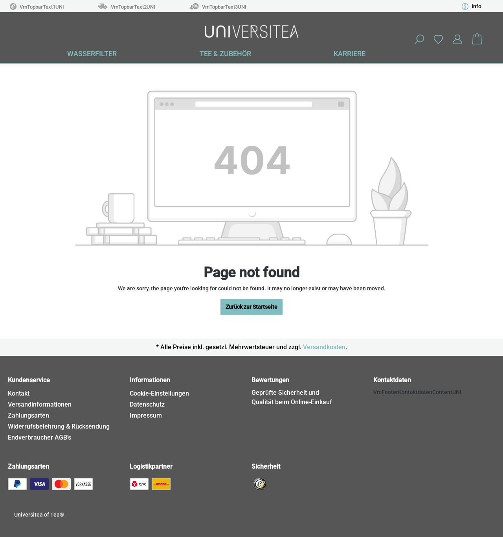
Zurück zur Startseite (251, 307)
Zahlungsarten (28, 415)
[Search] (418, 39)
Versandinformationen (40, 404)
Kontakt (18, 393)
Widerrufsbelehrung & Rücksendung (59, 426)
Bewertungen (270, 380)
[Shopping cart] (477, 39)
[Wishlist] (438, 39)
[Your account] (457, 39)
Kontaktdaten (392, 380)
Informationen (150, 380)
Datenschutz (147, 404)
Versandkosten (324, 347)
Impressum (146, 415)
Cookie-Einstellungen (159, 393)
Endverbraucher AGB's (39, 437)
